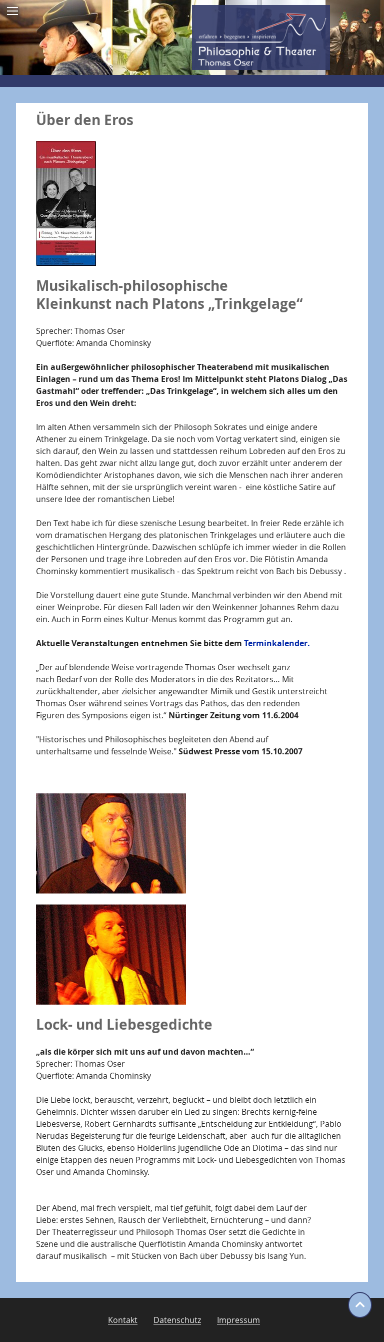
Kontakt (123, 1319)
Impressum (238, 1319)
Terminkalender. (277, 643)
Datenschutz (177, 1319)
